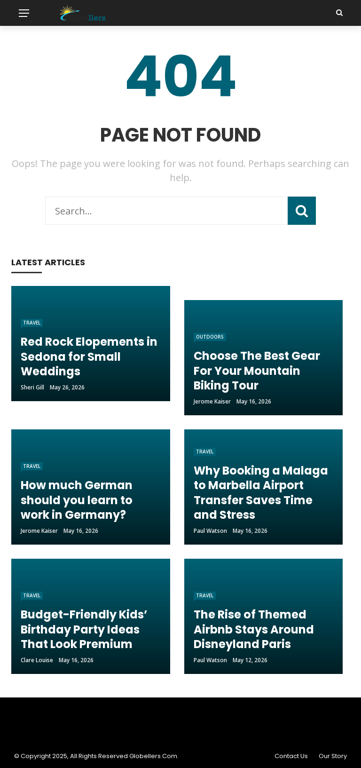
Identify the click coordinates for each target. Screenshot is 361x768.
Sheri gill (32, 387)
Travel (31, 322)
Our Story (333, 756)
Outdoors (210, 336)
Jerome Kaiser (212, 401)
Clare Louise (37, 660)
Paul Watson (210, 531)
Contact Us (291, 756)
